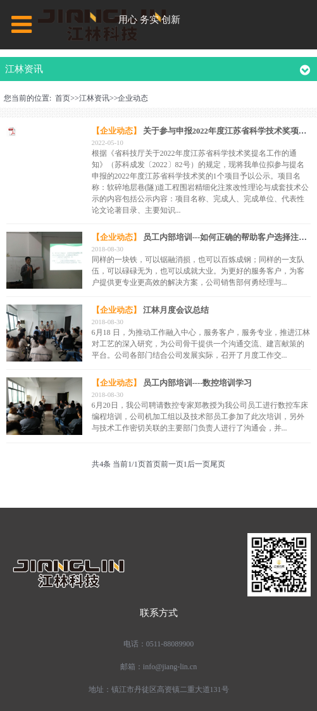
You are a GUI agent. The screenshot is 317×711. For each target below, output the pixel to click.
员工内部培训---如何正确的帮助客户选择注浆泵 (229, 237)
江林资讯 (94, 98)
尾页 (217, 464)
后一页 (198, 464)
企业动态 (133, 98)
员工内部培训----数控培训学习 (197, 383)
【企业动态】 (116, 131)
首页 (62, 98)
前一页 (172, 464)
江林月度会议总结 (176, 310)
